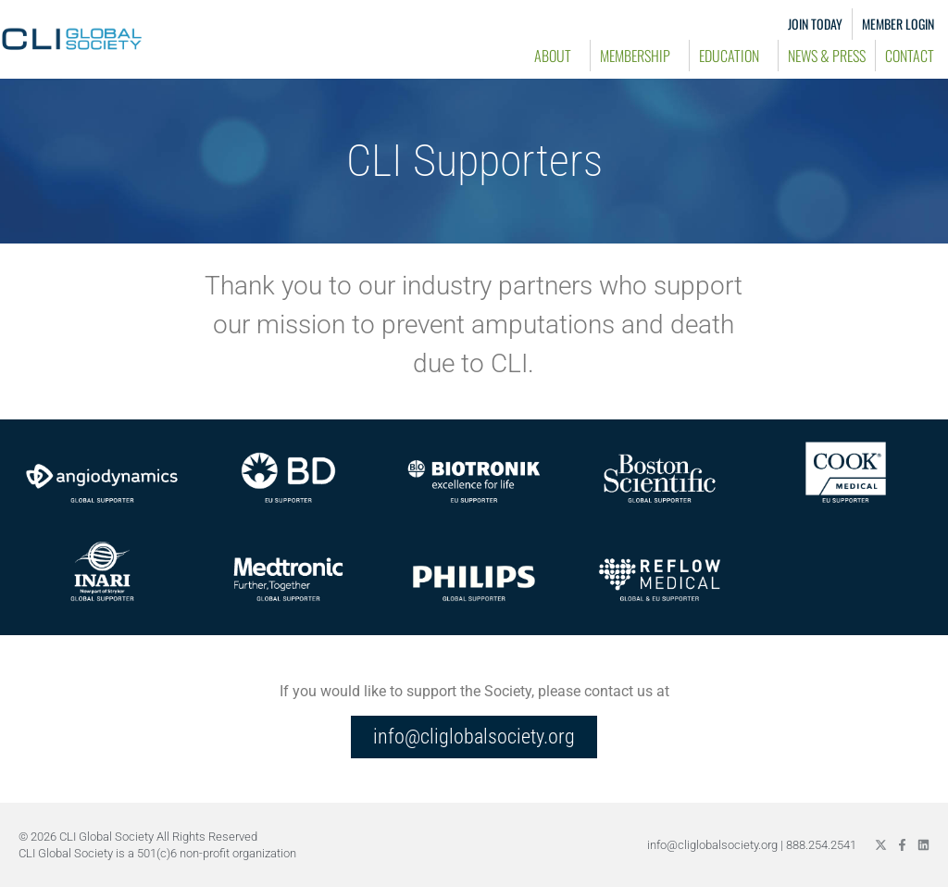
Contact (909, 55)
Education (733, 55)
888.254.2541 (821, 845)
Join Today (815, 23)
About (557, 55)
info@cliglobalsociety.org (712, 845)
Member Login (898, 23)
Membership (640, 55)
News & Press (827, 55)
